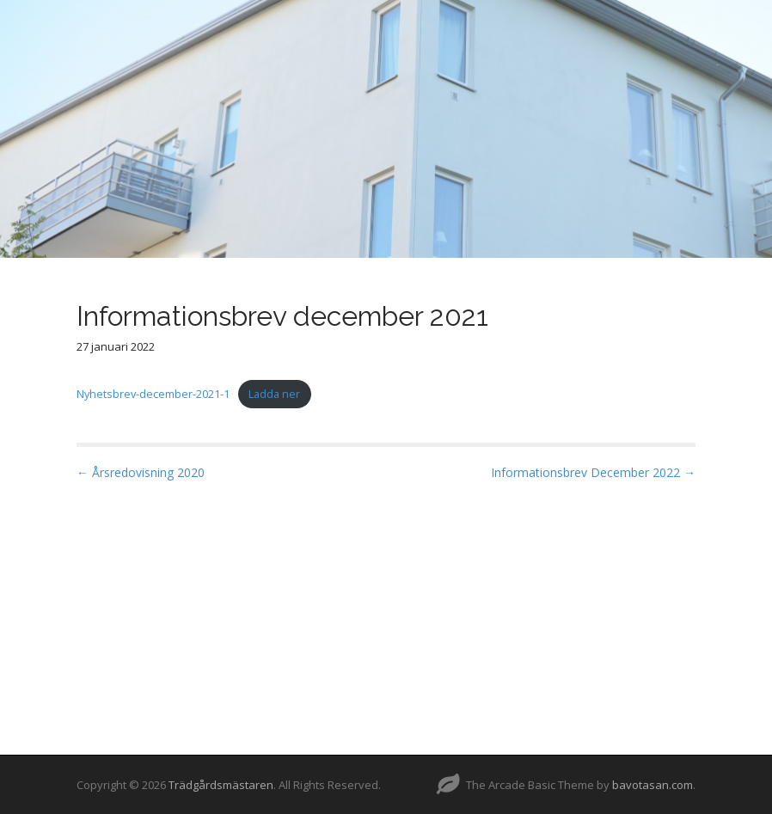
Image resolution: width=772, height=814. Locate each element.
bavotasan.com (652, 785)
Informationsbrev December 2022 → (593, 472)
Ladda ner (274, 393)
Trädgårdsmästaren (220, 785)
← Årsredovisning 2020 (141, 472)
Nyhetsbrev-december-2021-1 (153, 393)
